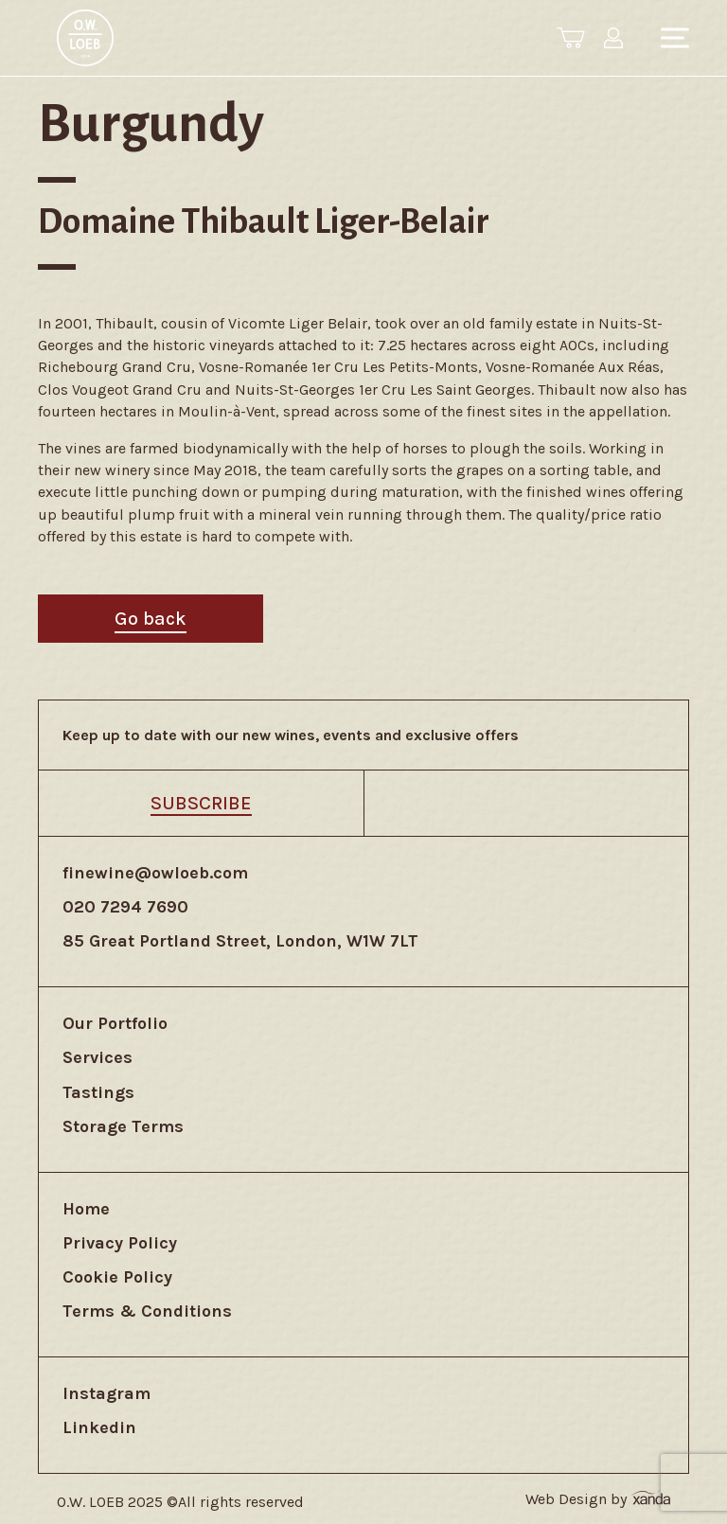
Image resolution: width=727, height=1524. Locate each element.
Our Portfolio (115, 1023)
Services (97, 1057)
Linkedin (99, 1427)
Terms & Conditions (147, 1311)
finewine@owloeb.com (155, 872)
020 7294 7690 (125, 906)
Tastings (98, 1092)
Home (86, 1208)
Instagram (106, 1393)
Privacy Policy (119, 1242)
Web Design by (597, 1499)
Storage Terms (123, 1126)
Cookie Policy (117, 1277)
